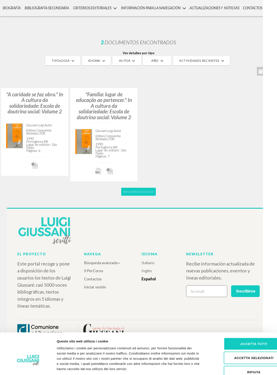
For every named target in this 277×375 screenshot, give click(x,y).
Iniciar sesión (95, 286)
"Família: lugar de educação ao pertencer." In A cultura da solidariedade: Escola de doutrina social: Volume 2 (104, 105)
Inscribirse (245, 291)
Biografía (11, 7)
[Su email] (206, 291)
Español (149, 278)
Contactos (93, 278)
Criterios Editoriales (94, 7)
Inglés (147, 270)
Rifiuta (241, 346)
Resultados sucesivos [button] (138, 191)
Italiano (148, 262)
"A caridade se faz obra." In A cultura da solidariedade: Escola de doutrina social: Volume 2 (34, 102)
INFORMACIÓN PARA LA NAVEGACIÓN (152, 7)
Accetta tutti (240, 318)
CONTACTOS (253, 7)
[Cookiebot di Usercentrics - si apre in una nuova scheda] (28, 366)
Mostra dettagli (227, 366)
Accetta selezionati (241, 332)
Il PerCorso (93, 270)
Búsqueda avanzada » (102, 262)
